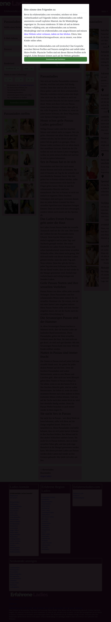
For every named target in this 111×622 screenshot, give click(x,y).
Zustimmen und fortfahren (55, 59)
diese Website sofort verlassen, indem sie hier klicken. (47, 34)
